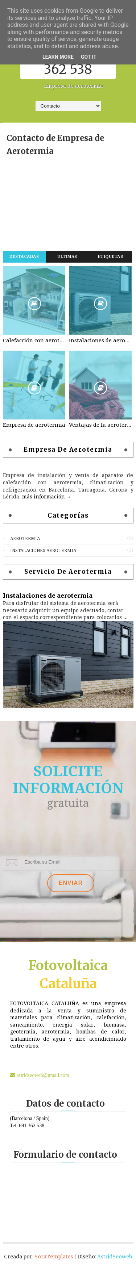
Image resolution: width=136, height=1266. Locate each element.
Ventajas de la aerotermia (100, 425)
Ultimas (67, 256)
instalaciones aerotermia (43, 550)
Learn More (58, 57)
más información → (46, 497)
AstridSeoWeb (114, 1256)
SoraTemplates (53, 1256)
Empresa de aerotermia (34, 425)
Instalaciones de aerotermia (100, 340)
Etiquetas (110, 256)
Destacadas (24, 256)
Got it (88, 57)
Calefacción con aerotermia (34, 340)
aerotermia (25, 538)
